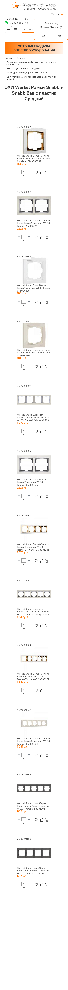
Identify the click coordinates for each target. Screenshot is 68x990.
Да (59, 36)
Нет (42, 36)
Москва (55, 14)
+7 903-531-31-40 (16, 19)
